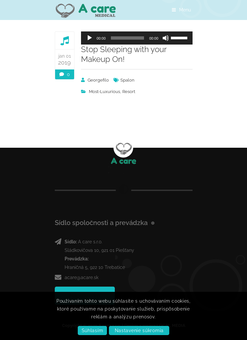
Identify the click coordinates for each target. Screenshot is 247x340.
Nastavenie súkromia (139, 330)
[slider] (127, 38)
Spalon (127, 80)
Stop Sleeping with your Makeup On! (123, 54)
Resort (128, 91)
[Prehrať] (89, 38)
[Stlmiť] (165, 38)
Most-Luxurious (104, 91)
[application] (137, 38)
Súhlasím (92, 330)
